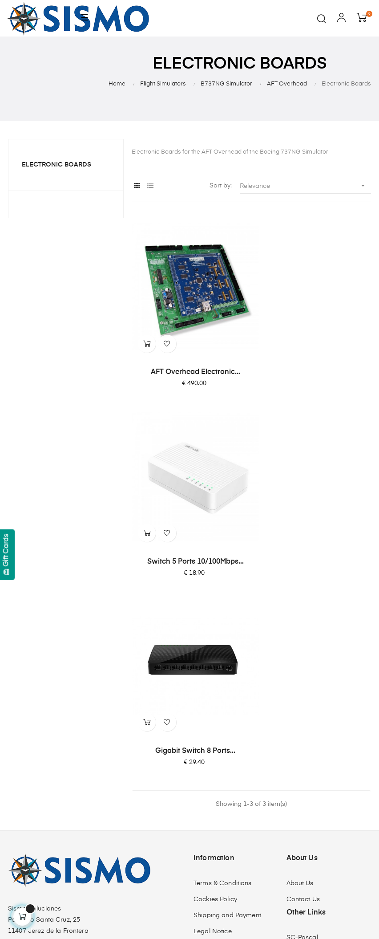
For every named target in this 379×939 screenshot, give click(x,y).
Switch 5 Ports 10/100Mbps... (313, 359)
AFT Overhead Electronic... (189, 359)
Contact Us (303, 683)
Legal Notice (213, 715)
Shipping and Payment (227, 699)
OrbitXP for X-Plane (315, 738)
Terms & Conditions (223, 667)
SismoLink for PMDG (317, 754)
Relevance (305, 186)
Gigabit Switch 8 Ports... (189, 535)
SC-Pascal (302, 722)
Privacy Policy (214, 731)
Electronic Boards (56, 165)
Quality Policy (214, 747)
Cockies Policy (215, 683)
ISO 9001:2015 (215, 763)
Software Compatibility (320, 770)
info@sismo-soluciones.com (50, 774)
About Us (300, 667)
